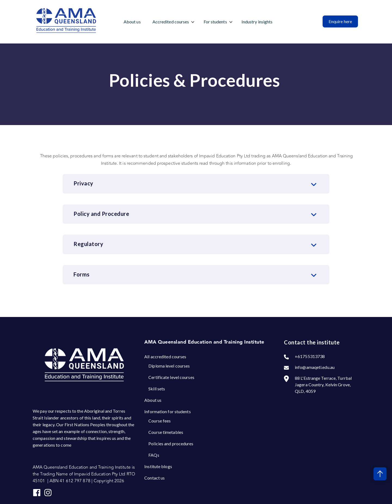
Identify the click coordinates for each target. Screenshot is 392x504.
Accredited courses (170, 21)
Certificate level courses (171, 377)
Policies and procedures (170, 443)
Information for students (167, 411)
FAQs (153, 455)
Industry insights (257, 21)
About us (132, 21)
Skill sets (156, 388)
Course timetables (165, 432)
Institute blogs (158, 466)
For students (215, 21)
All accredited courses (165, 356)
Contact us (154, 477)
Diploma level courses (169, 365)
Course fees (159, 420)
